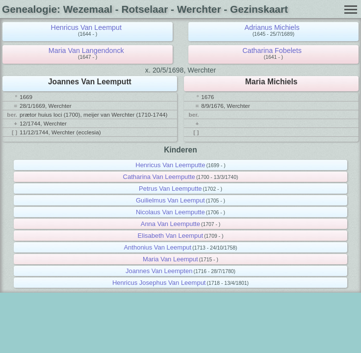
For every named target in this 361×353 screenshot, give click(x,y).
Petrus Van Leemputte (170, 188)
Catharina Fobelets (272, 50)
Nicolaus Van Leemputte (170, 212)
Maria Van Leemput (170, 259)
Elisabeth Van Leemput (170, 235)
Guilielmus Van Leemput (170, 200)
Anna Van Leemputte (170, 223)
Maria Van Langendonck (86, 50)
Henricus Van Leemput (86, 27)
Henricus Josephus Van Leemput (159, 282)
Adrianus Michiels (272, 27)
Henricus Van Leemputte (170, 165)
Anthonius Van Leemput (157, 247)
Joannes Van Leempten (159, 271)
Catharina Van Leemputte (159, 176)
